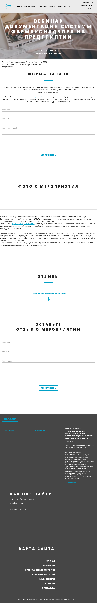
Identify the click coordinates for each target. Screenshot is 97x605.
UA (73, 6)
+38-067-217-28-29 (87, 5)
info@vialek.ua (88, 3)
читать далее (8, 430)
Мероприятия (29, 6)
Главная (50, 561)
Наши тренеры (47, 579)
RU (70, 6)
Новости (50, 583)
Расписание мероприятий (40, 570)
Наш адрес (89, 8)
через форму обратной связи (41, 97)
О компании (42, 6)
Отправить (48, 155)
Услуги (52, 6)
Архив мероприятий (43, 574)
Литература (61, 6)
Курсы (19, 6)
